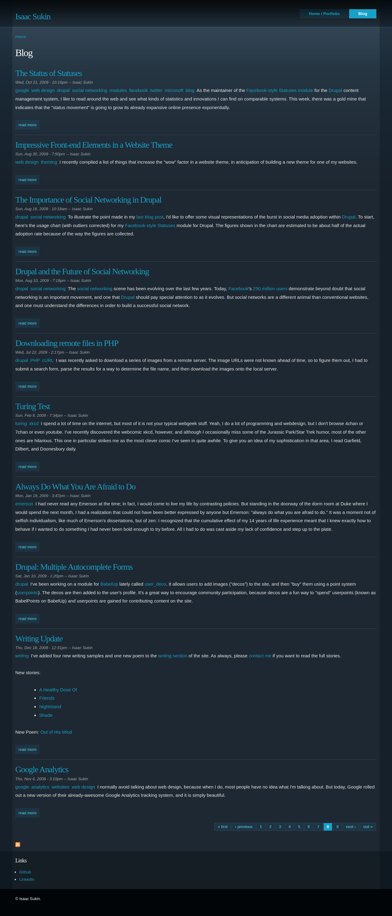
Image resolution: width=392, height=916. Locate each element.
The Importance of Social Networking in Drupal (88, 199)
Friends (47, 698)
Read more (29, 124)
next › (351, 826)
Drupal (335, 90)
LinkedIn (26, 879)
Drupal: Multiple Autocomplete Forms (74, 567)
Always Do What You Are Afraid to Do (75, 486)
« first (223, 826)
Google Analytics (41, 769)
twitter (156, 90)
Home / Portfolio (324, 13)
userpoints (27, 592)
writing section (172, 655)
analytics (40, 786)
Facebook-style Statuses (150, 225)
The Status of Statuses (48, 73)
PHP (35, 360)
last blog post (149, 216)
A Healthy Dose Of (58, 689)
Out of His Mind (56, 732)
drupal (63, 90)
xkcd (34, 423)
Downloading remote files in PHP (66, 343)
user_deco (155, 584)
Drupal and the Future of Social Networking (82, 271)
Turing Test (32, 406)
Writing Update (38, 638)
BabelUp (109, 584)
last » (368, 826)
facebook (138, 90)
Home (20, 36)
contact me (260, 655)
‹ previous (243, 826)
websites (60, 786)
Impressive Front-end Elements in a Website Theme (93, 145)
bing (190, 90)
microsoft (174, 90)
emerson (24, 503)
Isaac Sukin (32, 16)
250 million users (270, 288)
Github (25, 872)
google (22, 90)
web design (43, 90)
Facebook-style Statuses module (280, 90)
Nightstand (50, 706)
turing (21, 423)
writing (21, 655)
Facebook (238, 288)
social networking (89, 90)
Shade (45, 715)
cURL (48, 360)
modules (118, 90)
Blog (362, 13)
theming (49, 162)
